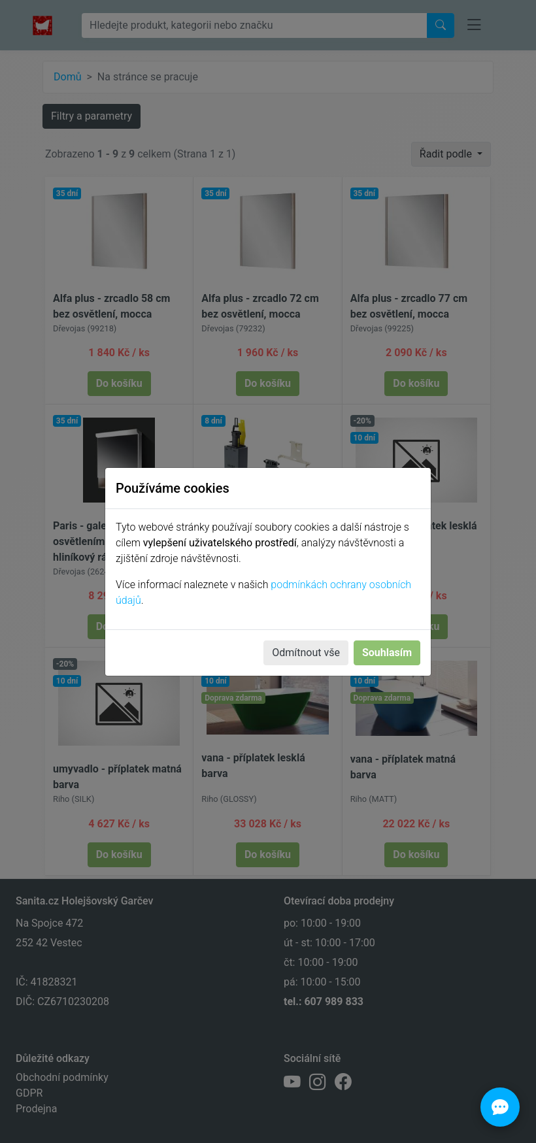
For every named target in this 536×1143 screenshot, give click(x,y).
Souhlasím (387, 652)
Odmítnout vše (306, 652)
